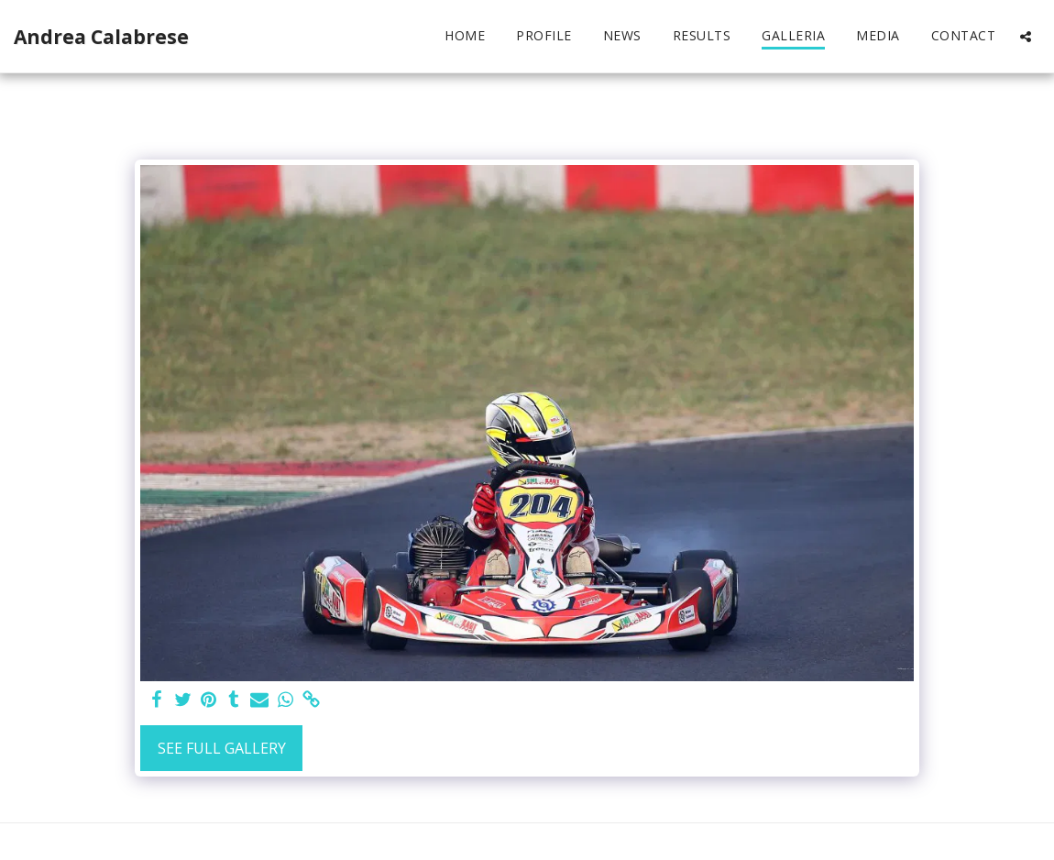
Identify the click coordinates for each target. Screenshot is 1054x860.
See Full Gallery (222, 748)
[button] (1025, 36)
